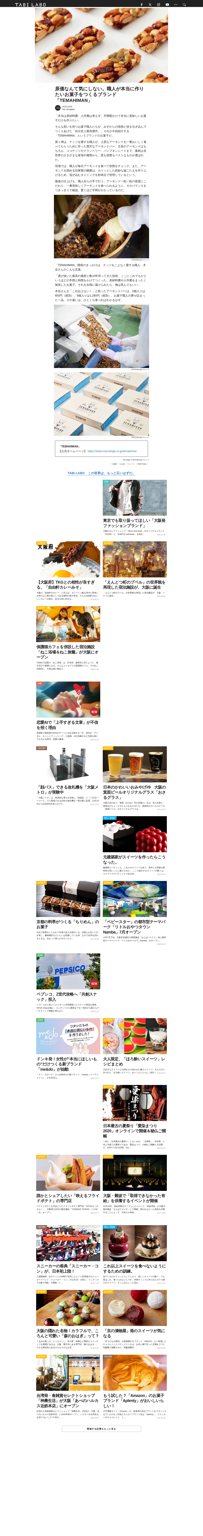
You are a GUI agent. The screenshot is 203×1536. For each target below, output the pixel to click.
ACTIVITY (41, 545)
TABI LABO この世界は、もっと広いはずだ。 (101, 474)
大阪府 (114, 466)
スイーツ (131, 466)
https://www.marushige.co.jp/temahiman (112, 453)
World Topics (142, 466)
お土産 (122, 466)
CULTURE (42, 750)
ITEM (106, 483)
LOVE (40, 685)
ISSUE (40, 957)
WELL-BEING (109, 820)
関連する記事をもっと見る (101, 1430)
